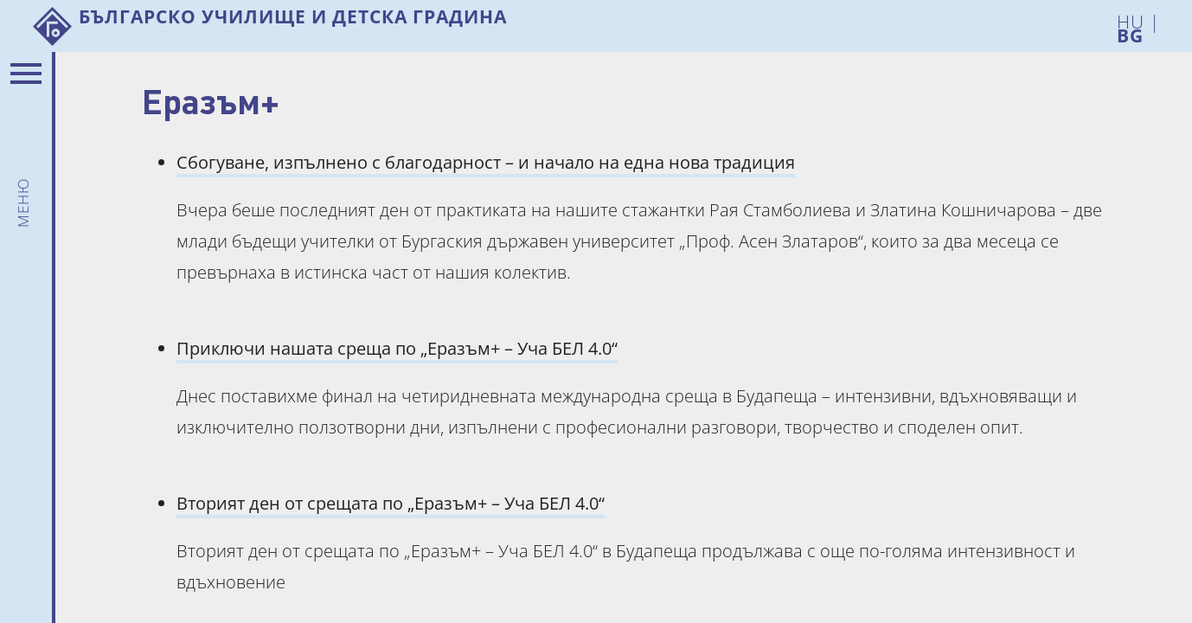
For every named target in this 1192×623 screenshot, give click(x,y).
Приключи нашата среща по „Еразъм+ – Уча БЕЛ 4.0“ (397, 348)
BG (1130, 32)
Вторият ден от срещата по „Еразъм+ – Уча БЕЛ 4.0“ (390, 503)
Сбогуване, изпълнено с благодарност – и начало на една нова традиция (485, 162)
